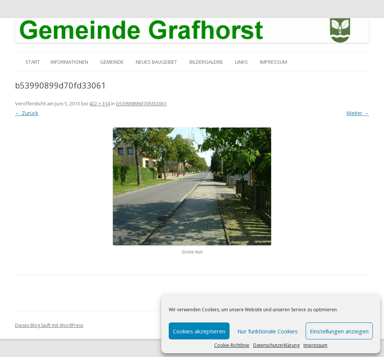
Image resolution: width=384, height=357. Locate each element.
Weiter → (357, 113)
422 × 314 (99, 103)
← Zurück (26, 113)
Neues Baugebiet (156, 61)
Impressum (315, 345)
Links (241, 61)
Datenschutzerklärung (276, 345)
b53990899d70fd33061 (141, 103)
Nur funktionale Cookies (267, 331)
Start (33, 61)
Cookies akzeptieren (199, 331)
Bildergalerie (206, 61)
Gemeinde (112, 61)
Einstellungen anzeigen (339, 331)
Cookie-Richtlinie (231, 345)
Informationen (69, 61)
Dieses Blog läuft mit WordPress (49, 325)
